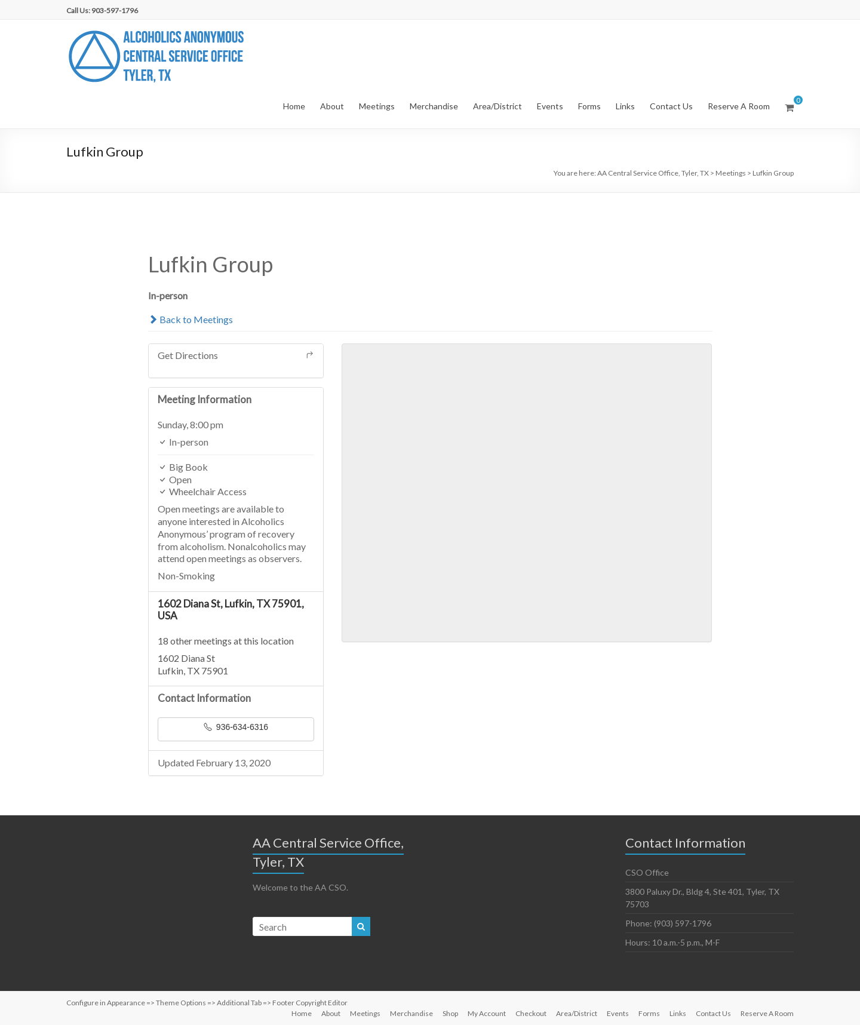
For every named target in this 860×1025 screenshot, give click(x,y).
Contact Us (671, 106)
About (332, 106)
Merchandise (434, 106)
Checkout (530, 1013)
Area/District (497, 106)
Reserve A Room (739, 106)
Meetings (377, 106)
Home (294, 106)
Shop (450, 1013)
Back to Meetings (190, 319)
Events (550, 106)
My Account (487, 1013)
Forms (589, 106)
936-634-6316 (236, 727)
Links (625, 106)
